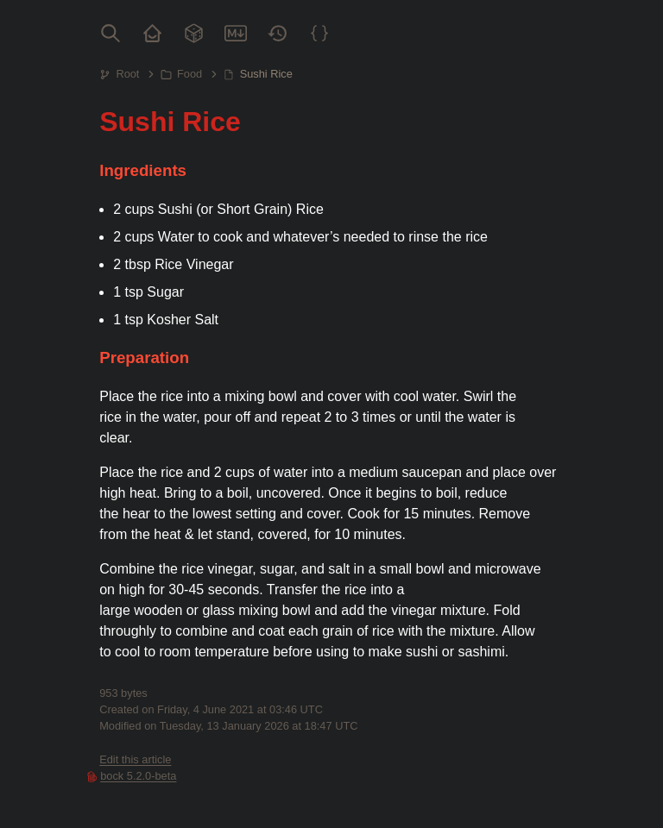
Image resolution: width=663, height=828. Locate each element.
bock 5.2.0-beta (138, 775)
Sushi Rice (266, 73)
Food (189, 73)
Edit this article (135, 759)
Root (127, 73)
